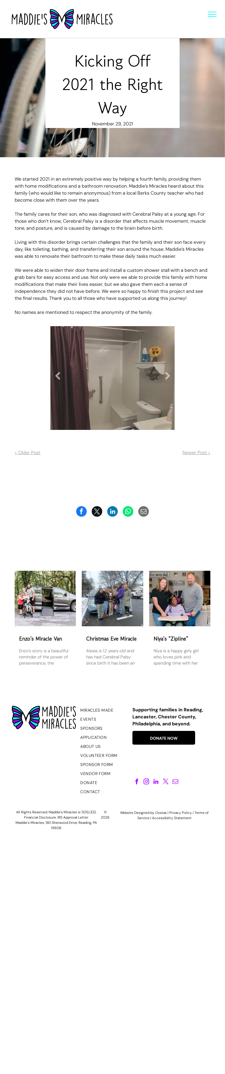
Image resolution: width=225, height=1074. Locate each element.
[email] (175, 782)
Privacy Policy (180, 812)
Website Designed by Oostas (143, 812)
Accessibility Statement (172, 818)
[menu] (212, 14)
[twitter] (165, 782)
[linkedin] (156, 782)
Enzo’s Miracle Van (40, 638)
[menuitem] (104, 710)
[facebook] (136, 782)
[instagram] (146, 782)
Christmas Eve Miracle (111, 638)
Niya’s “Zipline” (171, 638)
